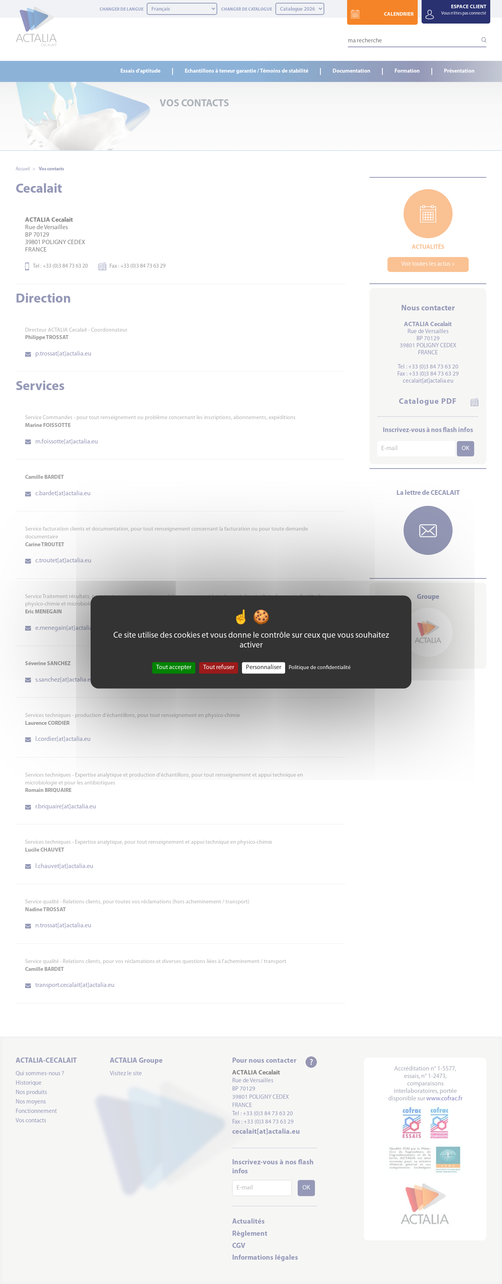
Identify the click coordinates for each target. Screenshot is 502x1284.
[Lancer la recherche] (480, 40)
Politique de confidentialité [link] (320, 668)
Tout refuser (218, 667)
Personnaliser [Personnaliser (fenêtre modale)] (263, 667)
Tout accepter (173, 667)
